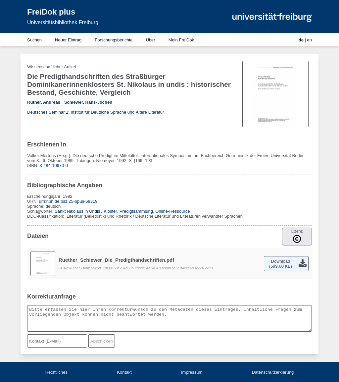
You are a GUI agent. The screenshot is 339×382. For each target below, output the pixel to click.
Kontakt (124, 372)
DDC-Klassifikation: (46, 216)
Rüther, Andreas (43, 102)
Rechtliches (56, 372)
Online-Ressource (172, 211)
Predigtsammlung (136, 211)
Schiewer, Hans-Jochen (88, 102)
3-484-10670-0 (54, 165)
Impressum (191, 372)
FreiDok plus (51, 11)
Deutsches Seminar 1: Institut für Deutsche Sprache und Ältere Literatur (95, 112)
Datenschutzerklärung (273, 372)
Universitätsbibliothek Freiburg (62, 22)
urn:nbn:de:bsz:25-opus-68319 (68, 201)
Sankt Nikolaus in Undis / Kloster (86, 211)
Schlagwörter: (41, 211)
